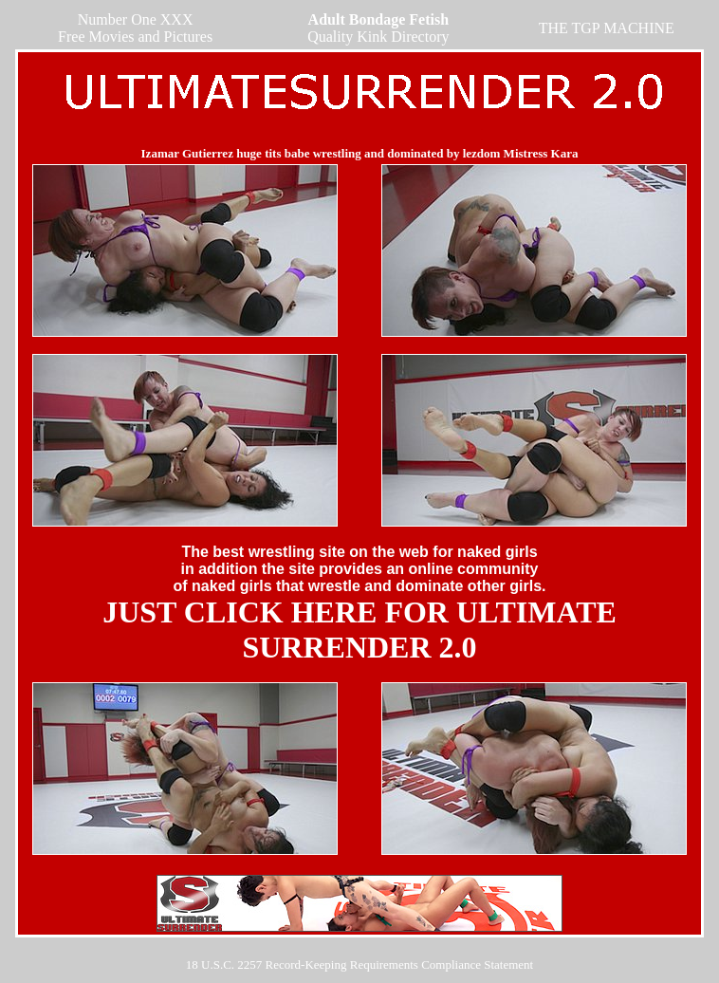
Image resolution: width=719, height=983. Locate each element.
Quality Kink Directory (378, 28)
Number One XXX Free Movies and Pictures (135, 28)
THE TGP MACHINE (606, 28)
